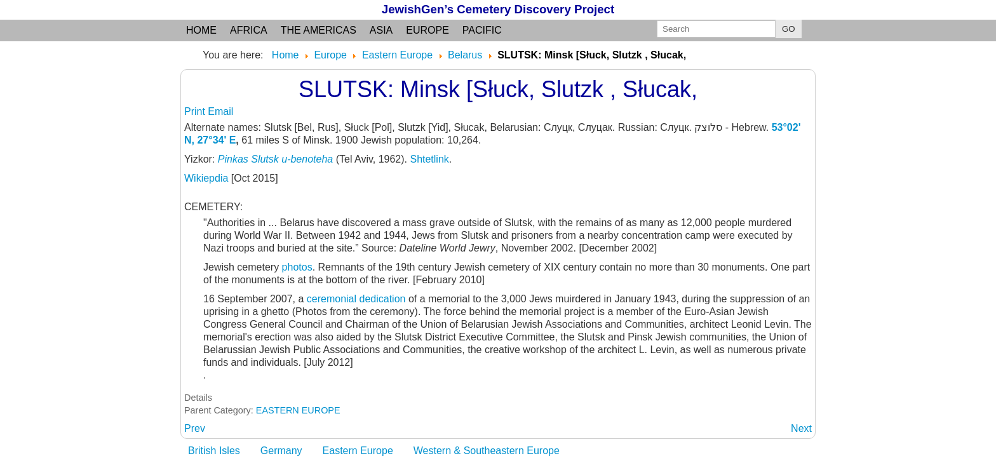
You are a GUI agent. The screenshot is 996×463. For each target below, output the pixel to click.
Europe (427, 30)
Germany (281, 450)
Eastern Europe (358, 450)
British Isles (214, 450)
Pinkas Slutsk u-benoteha (275, 159)
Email (220, 111)
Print (196, 111)
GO (788, 29)
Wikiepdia (207, 178)
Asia (381, 30)
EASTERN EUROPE (298, 410)
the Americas (318, 30)
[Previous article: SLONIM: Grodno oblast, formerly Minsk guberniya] (194, 428)
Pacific (482, 30)
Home (201, 30)
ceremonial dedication (357, 298)
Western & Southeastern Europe (487, 450)
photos (297, 267)
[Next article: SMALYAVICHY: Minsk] (801, 428)
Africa (248, 30)
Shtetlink (429, 159)
